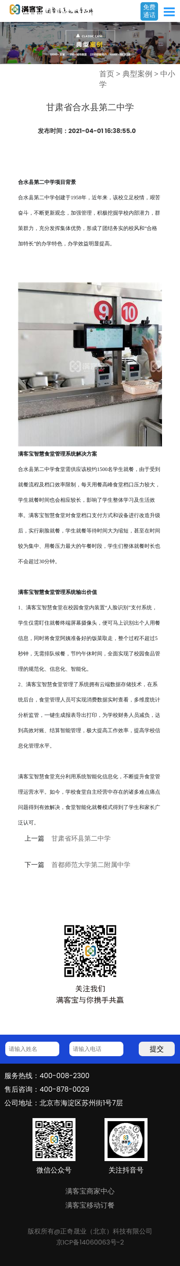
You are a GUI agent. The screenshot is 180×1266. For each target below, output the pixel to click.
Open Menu (169, 12)
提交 (157, 1049)
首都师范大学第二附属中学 (90, 864)
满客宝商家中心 (90, 1191)
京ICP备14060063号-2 (90, 1242)
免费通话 (149, 11)
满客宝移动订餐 (90, 1205)
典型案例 (137, 73)
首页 (106, 73)
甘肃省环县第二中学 (81, 838)
